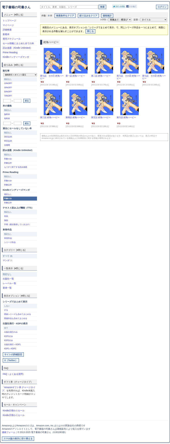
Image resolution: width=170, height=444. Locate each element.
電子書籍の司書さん (16, 7)
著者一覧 (7, 287)
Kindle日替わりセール (14, 410)
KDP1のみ (8, 336)
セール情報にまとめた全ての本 (18, 43)
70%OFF (8, 96)
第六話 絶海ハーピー (126, 117)
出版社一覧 (8, 278)
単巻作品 (8, 238)
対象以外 (8, 163)
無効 (6, 220)
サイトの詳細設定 (13, 354)
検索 (102, 7)
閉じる (90, 31)
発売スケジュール (12, 38)
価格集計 (107, 15)
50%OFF (8, 92)
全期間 (7, 145)
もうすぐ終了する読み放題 (15, 167)
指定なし (8, 194)
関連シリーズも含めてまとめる (17, 314)
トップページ (9, 20)
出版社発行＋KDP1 (12, 344)
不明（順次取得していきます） (17, 224)
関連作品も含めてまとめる (15, 318)
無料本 (7, 114)
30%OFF (8, 87)
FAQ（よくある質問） (14, 374)
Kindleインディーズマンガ (16, 57)
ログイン (162, 7)
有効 (6, 216)
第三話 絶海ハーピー (49, 117)
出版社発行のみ (11, 332)
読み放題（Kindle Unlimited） (17, 48)
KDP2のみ (8, 340)
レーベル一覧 (9, 283)
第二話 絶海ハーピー (101, 76)
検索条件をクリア (65, 15)
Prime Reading (10, 52)
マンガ (7, 260)
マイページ (8, 25)
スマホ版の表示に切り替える (18, 438)
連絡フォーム (8, 432)
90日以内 (8, 141)
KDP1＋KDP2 (10, 349)
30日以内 (8, 137)
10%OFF (8, 83)
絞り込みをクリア (88, 15)
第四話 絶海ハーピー (75, 117)
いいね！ (132, 6)
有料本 (7, 118)
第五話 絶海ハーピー (101, 117)
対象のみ (8, 159)
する (6, 310)
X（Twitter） (10, 360)
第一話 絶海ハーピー (75, 76)
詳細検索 (7, 29)
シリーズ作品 (10, 242)
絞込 (27, 101)
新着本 (6, 34)
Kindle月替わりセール (14, 415)
